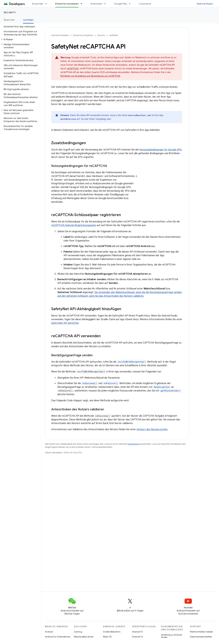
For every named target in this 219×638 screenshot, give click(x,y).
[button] (20, 39)
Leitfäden (113, 35)
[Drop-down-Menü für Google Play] (131, 3)
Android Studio (205, 3)
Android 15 (137, 631)
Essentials (37, 3)
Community (145, 3)
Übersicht (9, 19)
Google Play (120, 3)
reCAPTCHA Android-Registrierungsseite (73, 225)
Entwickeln (96, 3)
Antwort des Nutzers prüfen (151, 429)
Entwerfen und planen (83, 35)
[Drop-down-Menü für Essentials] (47, 3)
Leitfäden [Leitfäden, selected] (28, 19)
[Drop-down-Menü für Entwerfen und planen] (83, 3)
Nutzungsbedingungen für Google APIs (161, 149)
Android (49, 631)
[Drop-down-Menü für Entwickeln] (106, 3)
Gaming (78, 631)
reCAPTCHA (73, 68)
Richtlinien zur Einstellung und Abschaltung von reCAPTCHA (90, 76)
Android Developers (60, 35)
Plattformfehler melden (201, 631)
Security (10, 12)
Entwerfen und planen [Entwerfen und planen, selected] (67, 3)
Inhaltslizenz (133, 444)
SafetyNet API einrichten (65, 323)
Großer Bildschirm (112, 631)
